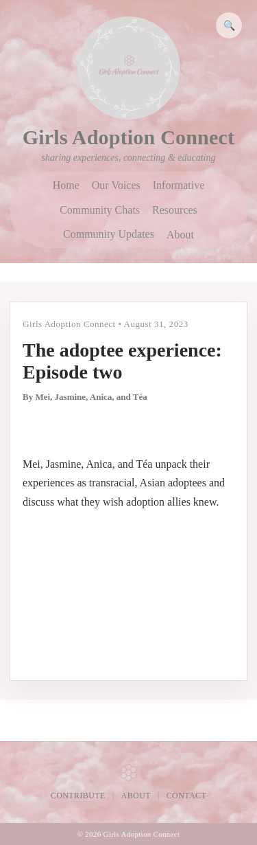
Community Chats (100, 210)
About (180, 234)
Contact (187, 795)
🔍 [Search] (229, 25)
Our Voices (116, 185)
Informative (179, 185)
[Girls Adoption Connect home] (128, 68)
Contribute (78, 795)
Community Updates (108, 234)
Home (66, 185)
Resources (174, 210)
